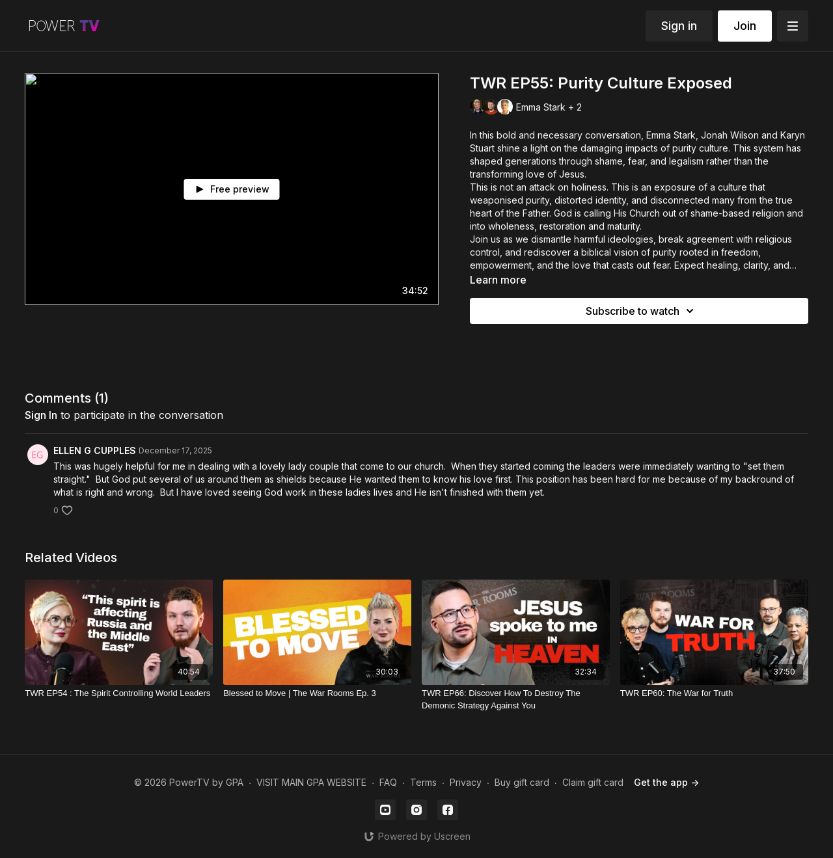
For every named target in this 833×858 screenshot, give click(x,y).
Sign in (679, 26)
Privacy (466, 782)
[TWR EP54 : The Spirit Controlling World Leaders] (119, 693)
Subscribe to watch (642, 311)
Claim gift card (592, 782)
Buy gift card (522, 782)
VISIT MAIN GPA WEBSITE (311, 782)
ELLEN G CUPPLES (94, 450)
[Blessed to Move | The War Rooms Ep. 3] (317, 693)
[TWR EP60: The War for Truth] (714, 693)
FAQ (388, 782)
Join (744, 26)
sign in (41, 415)
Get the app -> (666, 782)
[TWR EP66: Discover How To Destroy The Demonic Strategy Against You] (516, 699)
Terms (423, 782)
